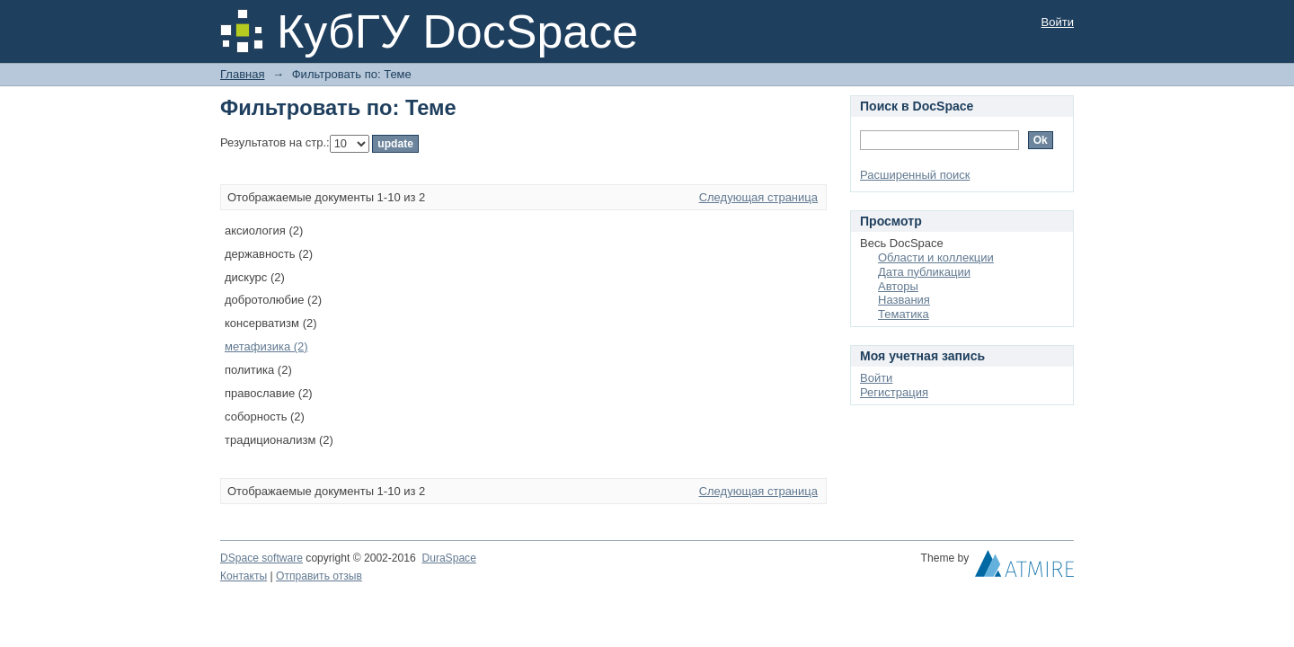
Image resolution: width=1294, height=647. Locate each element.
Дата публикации (924, 272)
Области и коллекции (936, 257)
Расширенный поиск (915, 175)
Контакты (243, 576)
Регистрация (894, 392)
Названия (904, 299)
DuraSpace (448, 558)
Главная (242, 74)
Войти (1057, 22)
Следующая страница (758, 197)
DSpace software (261, 558)
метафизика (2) (266, 346)
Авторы (898, 286)
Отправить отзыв (319, 576)
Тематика (903, 314)
